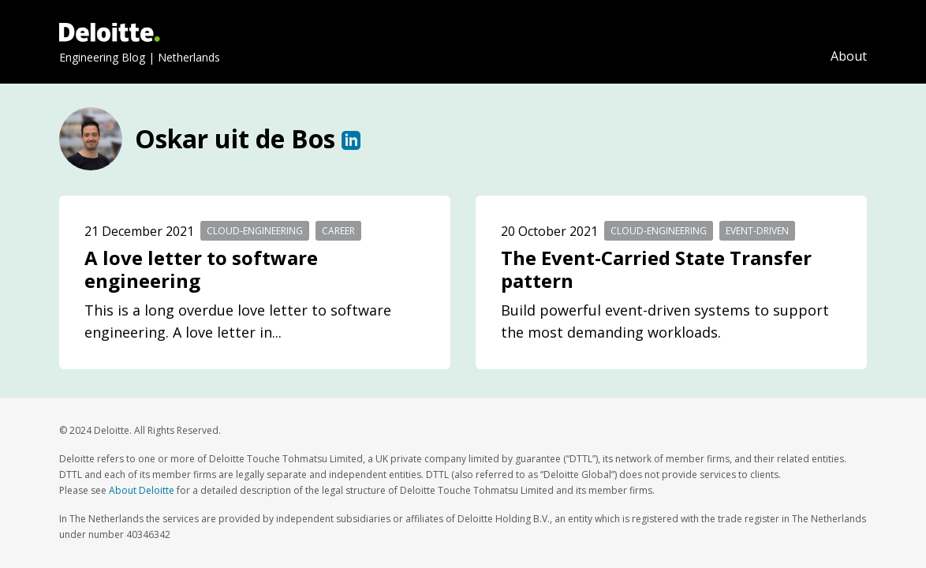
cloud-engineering (255, 230)
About (849, 56)
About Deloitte (141, 490)
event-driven (757, 230)
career (338, 230)
